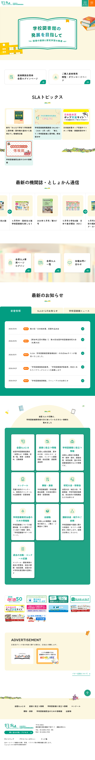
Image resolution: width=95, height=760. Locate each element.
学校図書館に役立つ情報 (58, 713)
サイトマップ (9, 746)
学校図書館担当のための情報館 (49, 718)
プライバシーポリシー (27, 746)
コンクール (75, 713)
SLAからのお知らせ (47, 317)
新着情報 (16, 317)
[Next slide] (86, 218)
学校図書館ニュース (79, 317)
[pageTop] (87, 700)
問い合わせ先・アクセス (20, 739)
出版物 (68, 718)
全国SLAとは (20, 713)
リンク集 (44, 746)
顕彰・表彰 (28, 718)
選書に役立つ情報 (36, 713)
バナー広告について (81, 680)
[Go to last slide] (8, 218)
